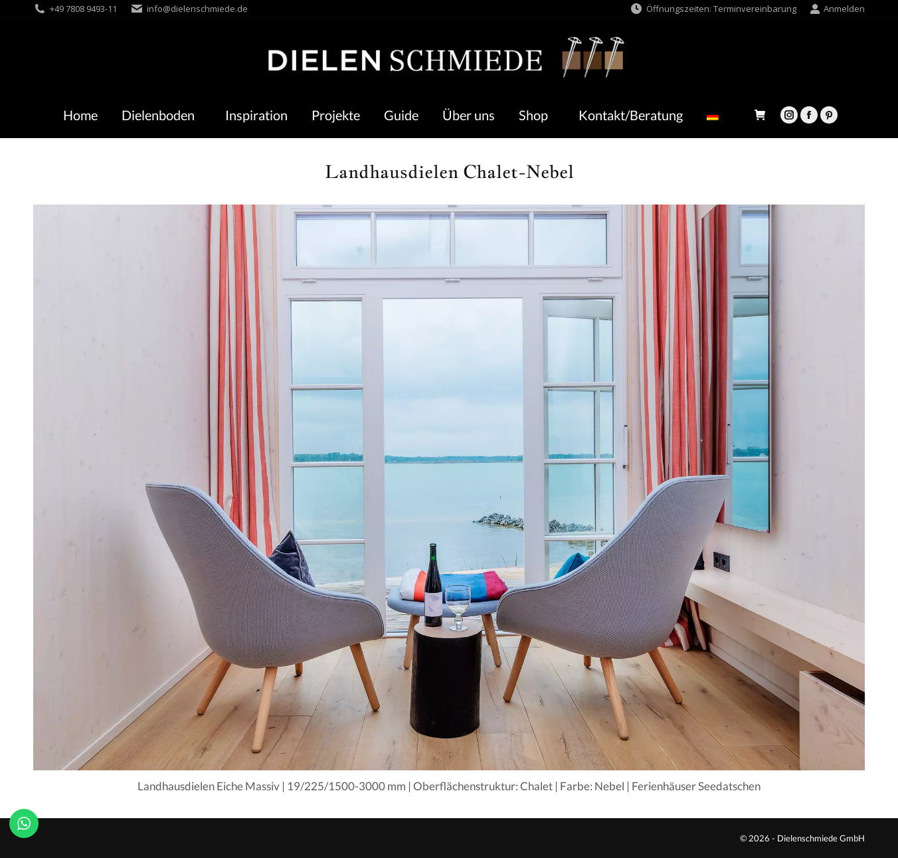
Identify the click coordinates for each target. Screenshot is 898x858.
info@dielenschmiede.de (197, 9)
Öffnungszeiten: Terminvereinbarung (713, 9)
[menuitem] (716, 115)
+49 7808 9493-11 (83, 9)
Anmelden (837, 9)
